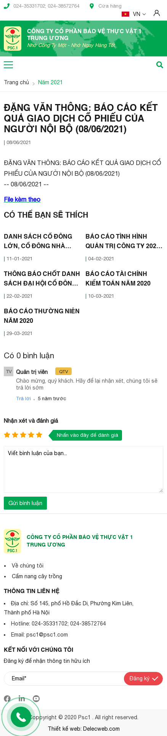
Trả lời (23, 398)
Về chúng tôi (27, 566)
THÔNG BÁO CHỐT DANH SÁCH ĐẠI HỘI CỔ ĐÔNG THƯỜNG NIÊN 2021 (42, 280)
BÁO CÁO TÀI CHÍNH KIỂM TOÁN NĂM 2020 (118, 279)
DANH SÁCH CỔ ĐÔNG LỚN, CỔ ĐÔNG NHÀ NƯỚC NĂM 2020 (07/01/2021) (38, 243)
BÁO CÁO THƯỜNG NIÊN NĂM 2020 (42, 316)
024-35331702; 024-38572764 (41, 6)
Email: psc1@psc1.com (39, 635)
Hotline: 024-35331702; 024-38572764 (58, 624)
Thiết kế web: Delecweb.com (84, 729)
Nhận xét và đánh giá (31, 420)
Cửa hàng (105, 6)
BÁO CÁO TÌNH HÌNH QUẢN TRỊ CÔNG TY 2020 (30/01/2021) (122, 243)
